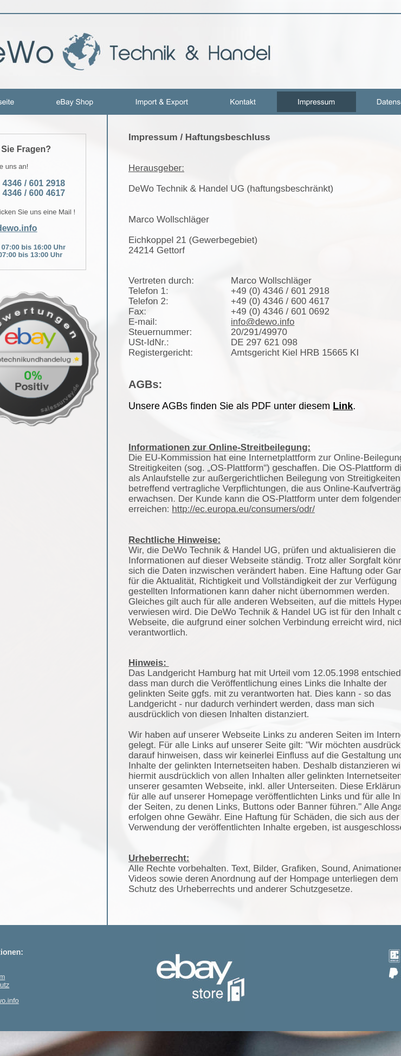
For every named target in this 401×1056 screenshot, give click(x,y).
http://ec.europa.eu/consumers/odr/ (243, 509)
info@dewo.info (262, 322)
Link (343, 406)
